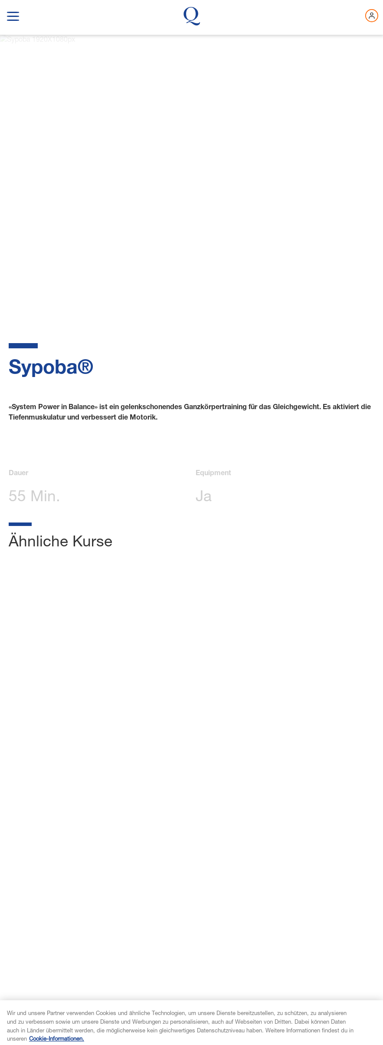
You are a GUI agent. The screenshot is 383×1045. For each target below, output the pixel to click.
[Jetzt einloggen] (371, 15)
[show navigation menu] (13, 14)
